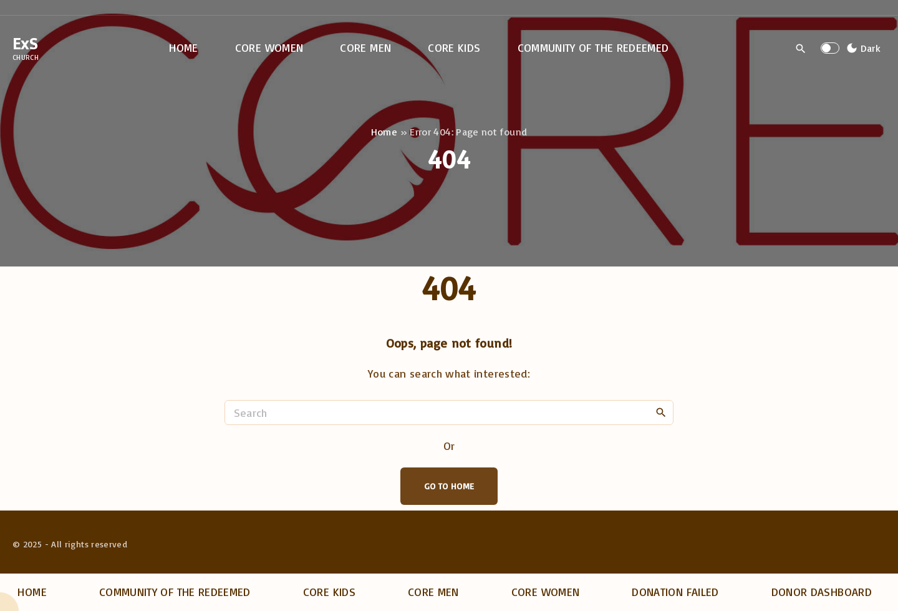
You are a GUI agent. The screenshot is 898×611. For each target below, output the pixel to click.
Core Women (545, 592)
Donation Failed (675, 592)
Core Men (433, 592)
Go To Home (449, 486)
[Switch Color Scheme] (862, 48)
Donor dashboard (821, 592)
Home (384, 131)
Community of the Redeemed (175, 592)
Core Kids (329, 592)
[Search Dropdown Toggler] (801, 48)
